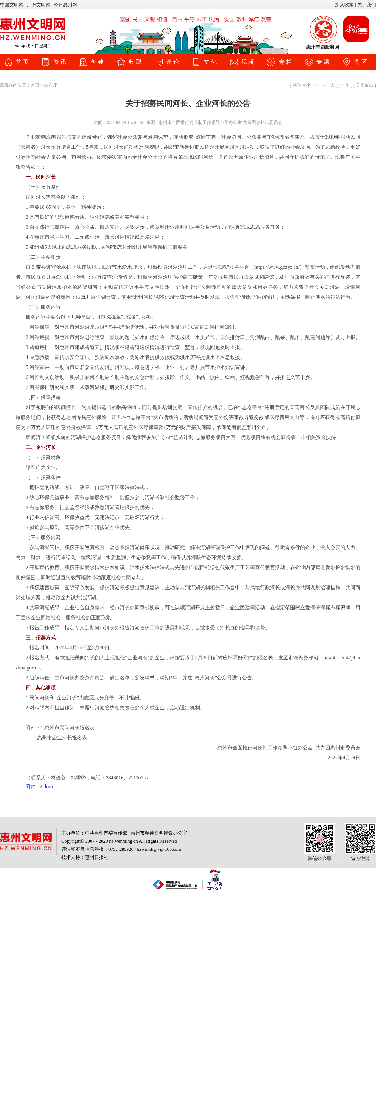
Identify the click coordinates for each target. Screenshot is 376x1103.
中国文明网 (12, 4)
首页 (35, 85)
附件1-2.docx (39, 786)
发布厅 (50, 85)
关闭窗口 (364, 85)
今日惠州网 (65, 4)
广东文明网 (38, 4)
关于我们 (366, 4)
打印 (345, 85)
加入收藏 (344, 4)
